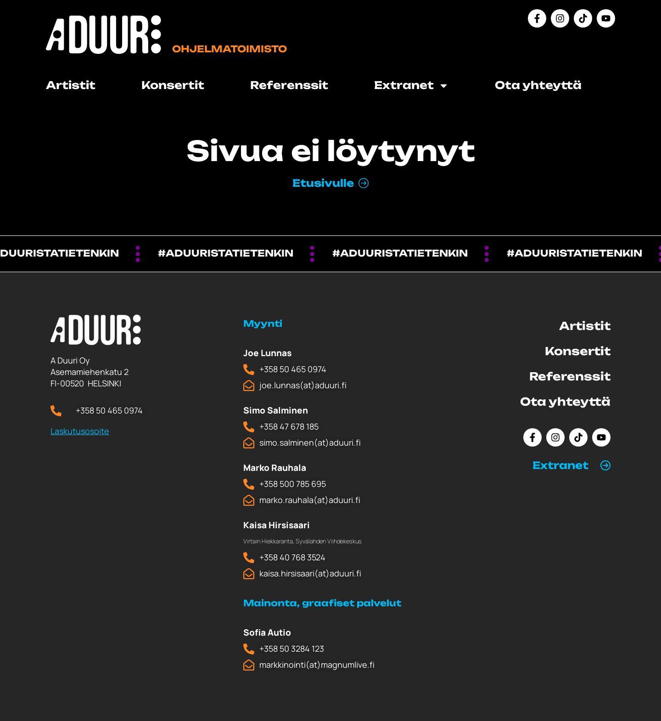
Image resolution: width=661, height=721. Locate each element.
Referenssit (289, 85)
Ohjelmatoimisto (229, 49)
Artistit (70, 85)
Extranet (411, 85)
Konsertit (172, 85)
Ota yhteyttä (538, 85)
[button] (571, 465)
